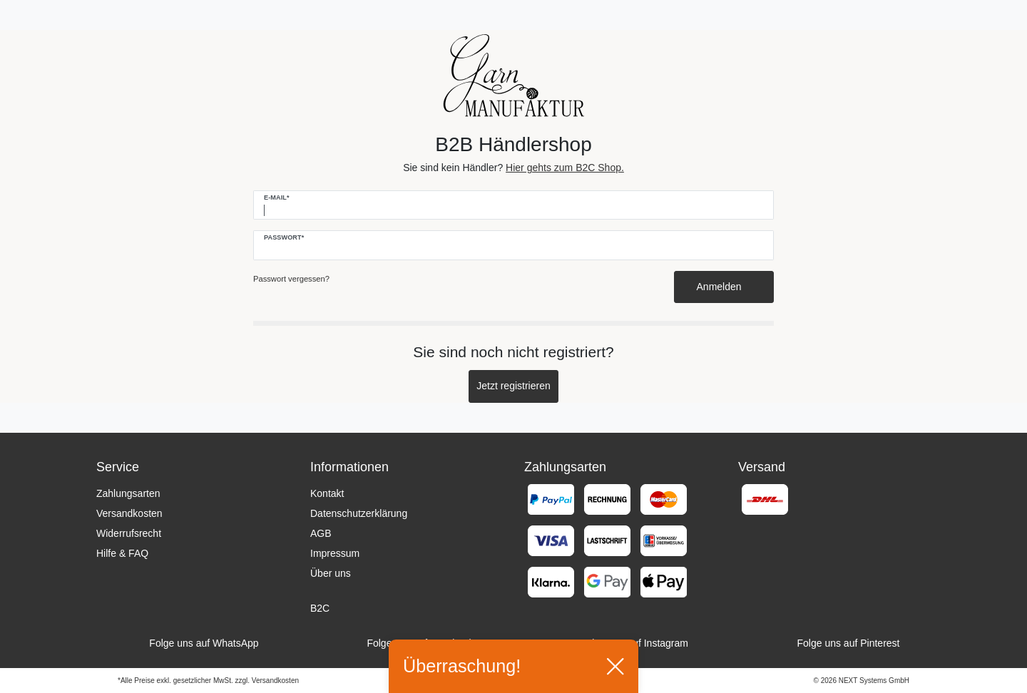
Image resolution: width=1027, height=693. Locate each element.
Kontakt (327, 493)
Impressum (334, 553)
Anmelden (724, 286)
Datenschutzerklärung (358, 513)
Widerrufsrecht (128, 533)
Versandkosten (129, 513)
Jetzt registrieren (513, 385)
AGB (321, 533)
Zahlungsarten (128, 493)
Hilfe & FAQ (122, 553)
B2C (319, 608)
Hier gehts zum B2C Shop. (565, 167)
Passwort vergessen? (291, 278)
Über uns (330, 573)
